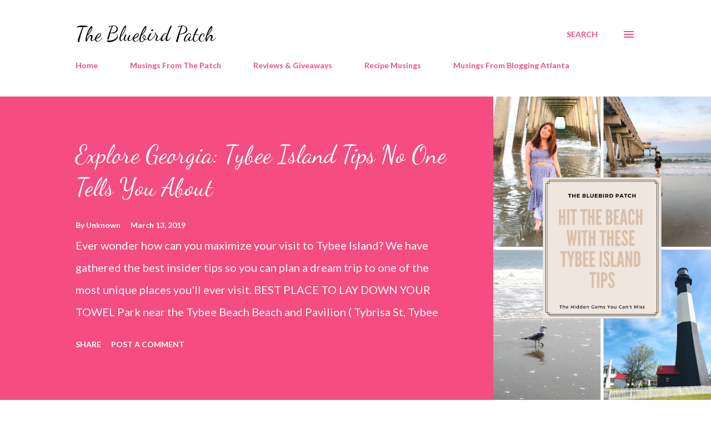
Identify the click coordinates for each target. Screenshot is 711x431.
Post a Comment (147, 344)
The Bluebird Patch (145, 34)
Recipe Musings (392, 65)
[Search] (582, 34)
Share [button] (88, 344)
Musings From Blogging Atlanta (511, 65)
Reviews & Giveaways (292, 65)
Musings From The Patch (175, 65)
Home (87, 65)
